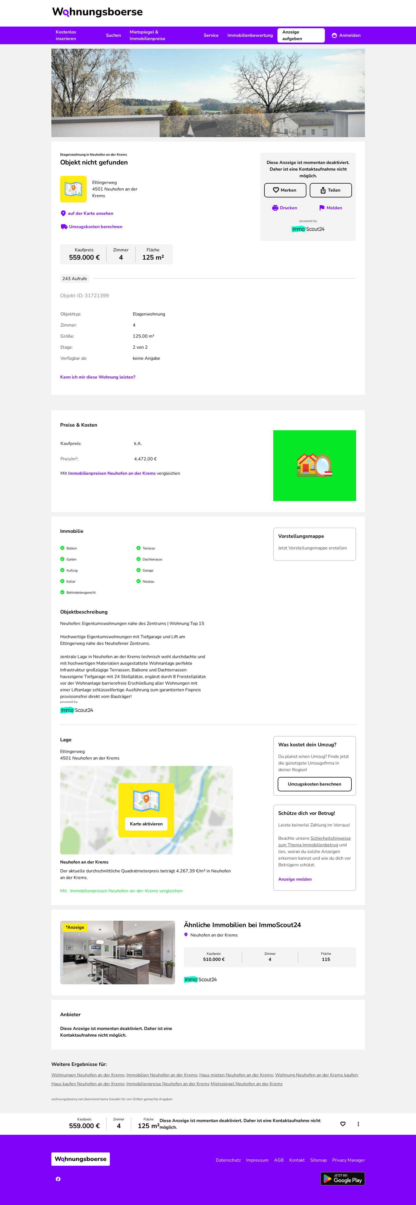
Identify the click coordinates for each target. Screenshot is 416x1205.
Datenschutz (228, 1160)
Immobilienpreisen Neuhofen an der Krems (112, 473)
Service (211, 35)
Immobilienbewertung (250, 35)
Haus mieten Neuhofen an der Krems (236, 1075)
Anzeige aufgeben (292, 35)
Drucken (288, 208)
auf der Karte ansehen (90, 213)
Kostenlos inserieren (66, 35)
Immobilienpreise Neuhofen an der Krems (168, 1084)
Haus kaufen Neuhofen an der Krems (87, 1084)
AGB (279, 1160)
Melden (334, 208)
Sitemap (318, 1160)
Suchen (113, 35)
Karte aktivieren (146, 824)
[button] (358, 1124)
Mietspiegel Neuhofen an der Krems (247, 1084)
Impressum (257, 1160)
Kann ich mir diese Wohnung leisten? (97, 377)
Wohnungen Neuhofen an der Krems (87, 1075)
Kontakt (297, 1160)
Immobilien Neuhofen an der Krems (161, 1075)
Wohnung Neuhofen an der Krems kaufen (316, 1075)
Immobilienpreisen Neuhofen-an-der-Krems (114, 891)
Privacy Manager (348, 1160)
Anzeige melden (295, 879)
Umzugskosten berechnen (95, 227)
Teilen (334, 190)
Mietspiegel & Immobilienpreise (147, 35)
